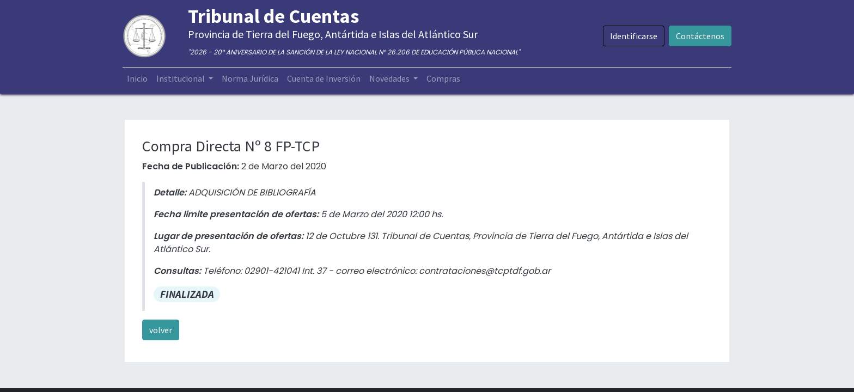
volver (160, 329)
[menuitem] (139, 78)
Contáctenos (698, 35)
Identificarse (631, 35)
